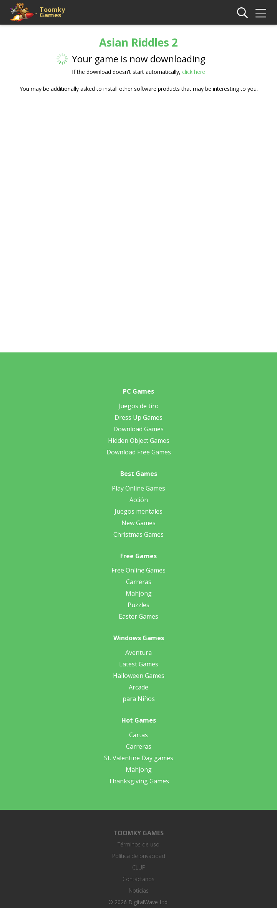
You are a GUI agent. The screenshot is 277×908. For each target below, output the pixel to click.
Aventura (138, 652)
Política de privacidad (138, 856)
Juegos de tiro (138, 406)
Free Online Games (138, 570)
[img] (260, 13)
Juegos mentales (138, 511)
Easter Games (138, 616)
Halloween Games (138, 675)
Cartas (138, 735)
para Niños (139, 698)
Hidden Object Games (138, 440)
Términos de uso (138, 844)
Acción (138, 500)
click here (193, 71)
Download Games (138, 429)
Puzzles (138, 605)
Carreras (138, 582)
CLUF (138, 867)
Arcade (138, 687)
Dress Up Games (138, 417)
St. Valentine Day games (138, 758)
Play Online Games (138, 488)
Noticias (139, 890)
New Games (138, 523)
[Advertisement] (138, 158)
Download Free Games (138, 452)
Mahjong (139, 593)
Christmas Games (138, 534)
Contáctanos (138, 879)
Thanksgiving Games (138, 781)
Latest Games (138, 664)
